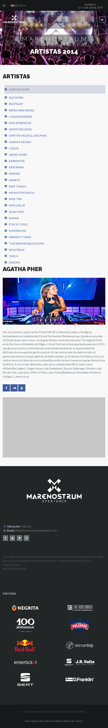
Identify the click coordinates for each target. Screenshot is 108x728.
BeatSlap (16, 103)
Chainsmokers (20, 116)
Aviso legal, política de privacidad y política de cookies (54, 720)
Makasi (14, 173)
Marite (14, 180)
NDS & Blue (17, 205)
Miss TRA (15, 199)
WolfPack (17, 249)
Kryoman (16, 167)
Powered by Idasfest (73, 711)
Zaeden (14, 262)
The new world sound (26, 243)
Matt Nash (17, 186)
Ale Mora (16, 97)
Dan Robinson (20, 123)
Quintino (16, 211)
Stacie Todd (18, 224)
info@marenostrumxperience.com (36, 530)
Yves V (13, 256)
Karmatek (17, 161)
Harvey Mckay (20, 142)
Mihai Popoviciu (22, 192)
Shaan (14, 218)
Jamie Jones (18, 154)
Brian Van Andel (22, 110)
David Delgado (20, 129)
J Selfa (14, 148)
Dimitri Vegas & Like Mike (28, 135)
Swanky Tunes (20, 237)
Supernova (17, 230)
